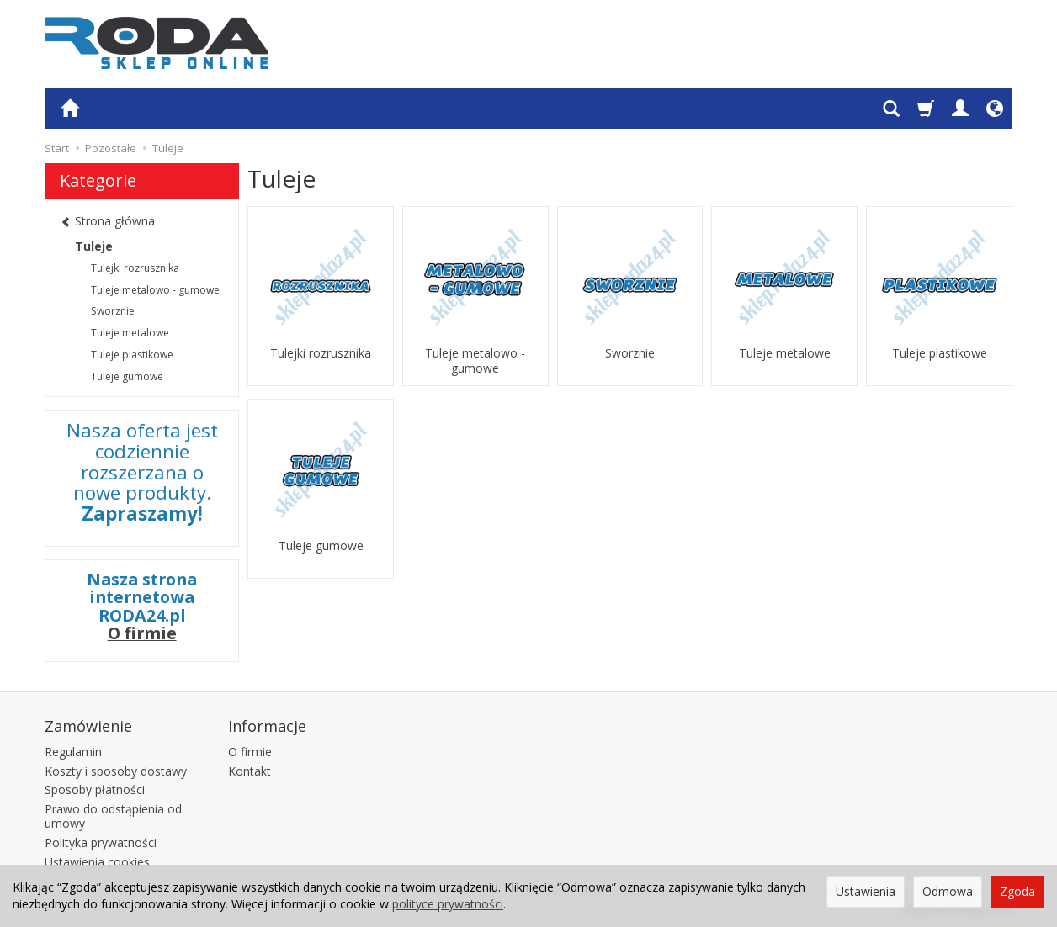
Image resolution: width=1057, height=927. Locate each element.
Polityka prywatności (101, 842)
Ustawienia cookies (97, 862)
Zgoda (1017, 891)
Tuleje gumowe (321, 546)
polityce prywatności (447, 904)
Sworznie (630, 353)
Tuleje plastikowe (939, 353)
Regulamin (73, 752)
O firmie (142, 633)
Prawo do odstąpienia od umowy (113, 816)
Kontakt (249, 771)
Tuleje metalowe (785, 353)
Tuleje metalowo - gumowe (475, 361)
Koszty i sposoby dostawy (116, 771)
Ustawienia (865, 891)
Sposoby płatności (95, 789)
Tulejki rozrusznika (320, 353)
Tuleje (94, 246)
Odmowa (947, 891)
